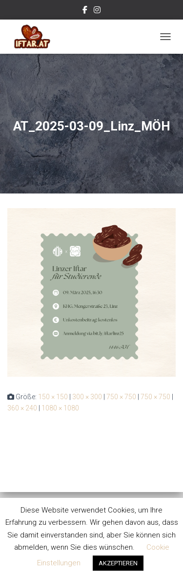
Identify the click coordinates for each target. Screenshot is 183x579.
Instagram (97, 11)
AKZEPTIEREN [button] (118, 563)
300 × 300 (87, 397)
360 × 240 (22, 408)
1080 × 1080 (60, 408)
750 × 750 (121, 397)
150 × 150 (53, 397)
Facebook (84, 11)
